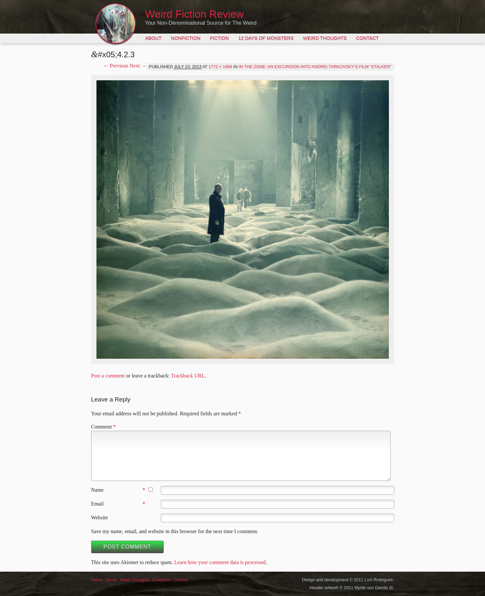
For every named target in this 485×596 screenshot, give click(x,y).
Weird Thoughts (324, 38)
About (153, 38)
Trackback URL (188, 375)
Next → (138, 65)
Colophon (161, 579)
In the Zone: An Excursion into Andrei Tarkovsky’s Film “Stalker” (315, 66)
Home (96, 579)
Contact (367, 38)
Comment (103, 426)
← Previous (115, 65)
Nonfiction (186, 38)
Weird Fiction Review (194, 14)
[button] (242, 219)
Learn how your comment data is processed (220, 562)
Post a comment (108, 375)
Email (97, 503)
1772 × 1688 (220, 66)
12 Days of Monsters (266, 38)
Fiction (219, 38)
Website (99, 517)
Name (97, 490)
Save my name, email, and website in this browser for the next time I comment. (174, 531)
